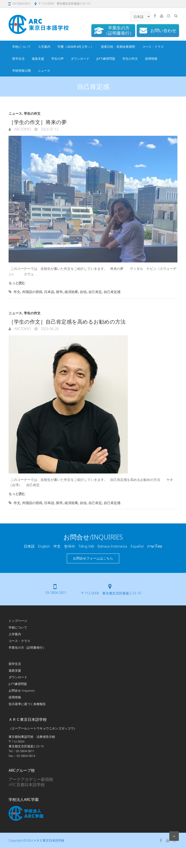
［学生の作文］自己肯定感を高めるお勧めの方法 (67, 321)
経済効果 (71, 291)
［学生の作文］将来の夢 (38, 121)
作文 (17, 291)
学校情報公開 (21, 70)
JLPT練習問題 (106, 58)
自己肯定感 (112, 291)
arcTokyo (22, 129)
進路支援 (38, 58)
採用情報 (151, 58)
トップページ (18, 621)
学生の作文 (130, 58)
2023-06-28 (49, 328)
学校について (21, 46)
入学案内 (44, 46)
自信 (83, 291)
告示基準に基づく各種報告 (27, 704)
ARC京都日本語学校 (27, 784)
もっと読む (17, 283)
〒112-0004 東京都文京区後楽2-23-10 (64, 3)
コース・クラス (153, 46)
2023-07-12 (49, 129)
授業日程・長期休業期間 (118, 46)
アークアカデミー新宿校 (31, 779)
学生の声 (57, 58)
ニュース (44, 70)
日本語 (49, 291)
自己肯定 (95, 291)
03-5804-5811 (21, 3)
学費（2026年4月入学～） (75, 46)
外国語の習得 (32, 291)
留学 (59, 291)
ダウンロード (80, 58)
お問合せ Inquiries (22, 690)
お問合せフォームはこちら (93, 558)
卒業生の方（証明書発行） (27, 647)
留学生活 (18, 58)
